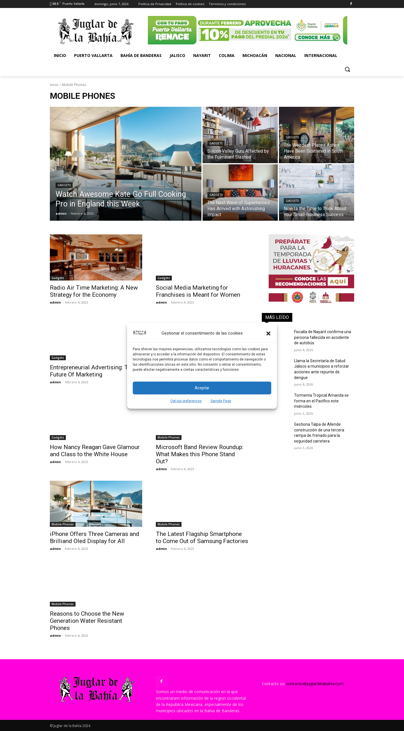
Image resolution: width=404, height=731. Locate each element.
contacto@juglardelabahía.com (315, 683)
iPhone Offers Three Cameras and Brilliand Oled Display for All (94, 537)
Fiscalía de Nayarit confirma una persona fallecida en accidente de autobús (322, 337)
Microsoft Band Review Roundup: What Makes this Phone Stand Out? (199, 454)
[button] (268, 333)
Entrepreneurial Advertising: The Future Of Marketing (92, 371)
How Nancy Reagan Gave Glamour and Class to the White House (95, 451)
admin (55, 302)
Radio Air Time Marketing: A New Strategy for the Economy (94, 291)
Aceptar (202, 387)
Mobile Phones (169, 437)
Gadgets (64, 185)
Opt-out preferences (186, 401)
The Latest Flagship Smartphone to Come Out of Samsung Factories (202, 537)
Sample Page (221, 401)
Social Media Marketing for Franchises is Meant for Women (198, 291)
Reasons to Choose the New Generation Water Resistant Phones (87, 620)
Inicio (54, 84)
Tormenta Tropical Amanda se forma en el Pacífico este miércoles (321, 401)
